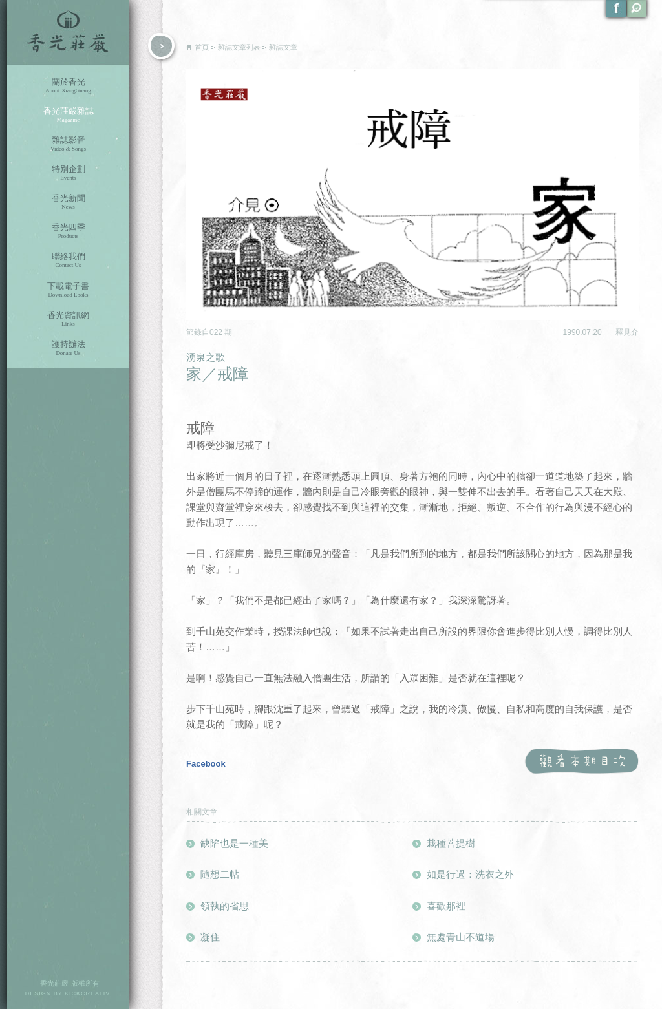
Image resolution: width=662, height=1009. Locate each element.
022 (216, 332)
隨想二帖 (219, 874)
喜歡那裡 (446, 905)
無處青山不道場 (461, 936)
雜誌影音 (68, 144)
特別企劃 (68, 173)
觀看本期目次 (581, 762)
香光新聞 (68, 202)
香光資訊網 (68, 319)
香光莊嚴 (68, 32)
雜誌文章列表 (239, 47)
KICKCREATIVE (89, 993)
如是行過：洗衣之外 (470, 874)
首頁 (202, 47)
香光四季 (68, 231)
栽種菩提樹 (451, 843)
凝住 (210, 936)
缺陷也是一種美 (234, 843)
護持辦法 (68, 348)
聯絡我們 (68, 260)
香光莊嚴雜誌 (68, 114)
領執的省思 (224, 905)
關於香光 (68, 85)
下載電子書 (68, 290)
